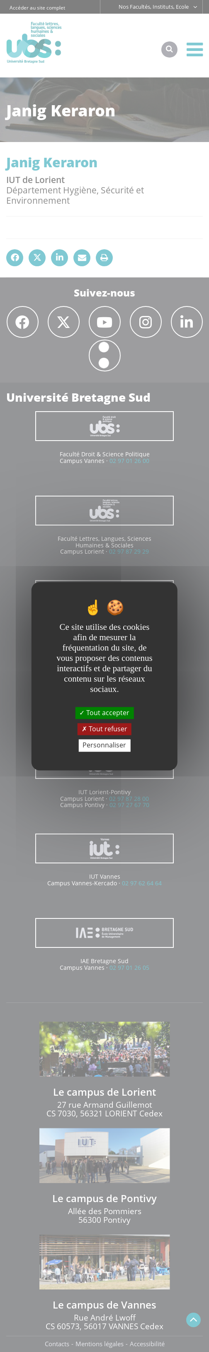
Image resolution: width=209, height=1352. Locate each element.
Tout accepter (104, 712)
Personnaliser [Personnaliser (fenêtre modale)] (104, 745)
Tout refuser (104, 729)
